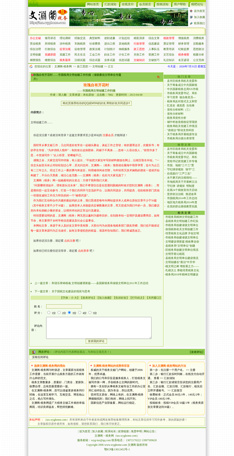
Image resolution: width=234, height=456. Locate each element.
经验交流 (79, 38)
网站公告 (149, 435)
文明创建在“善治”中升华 (180, 262)
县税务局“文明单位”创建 (180, 245)
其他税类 (124, 43)
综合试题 (94, 60)
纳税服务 (124, 49)
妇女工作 (109, 54)
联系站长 (110, 435)
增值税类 (183, 38)
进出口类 (109, 43)
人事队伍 (154, 49)
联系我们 (199, 23)
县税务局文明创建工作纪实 (181, 221)
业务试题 (109, 60)
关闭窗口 (153, 297)
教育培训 (168, 49)
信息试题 (124, 60)
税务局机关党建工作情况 (182, 126)
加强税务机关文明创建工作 (181, 229)
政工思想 (82, 66)
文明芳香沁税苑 (175, 254)
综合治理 (35, 49)
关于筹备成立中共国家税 (182, 85)
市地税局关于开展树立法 (182, 181)
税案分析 (198, 54)
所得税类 (50, 43)
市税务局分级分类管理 (181, 138)
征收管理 (79, 49)
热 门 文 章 (184, 76)
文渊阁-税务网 (63, 66)
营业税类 (35, 43)
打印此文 (137, 297)
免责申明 (136, 435)
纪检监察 (183, 49)
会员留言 (145, 4)
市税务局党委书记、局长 (182, 93)
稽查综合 (50, 60)
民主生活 (79, 54)
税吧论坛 (197, 4)
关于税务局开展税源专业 (182, 134)
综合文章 (154, 38)
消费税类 (198, 38)
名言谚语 (183, 60)
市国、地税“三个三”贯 (180, 165)
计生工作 (124, 54)
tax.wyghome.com (56, 423)
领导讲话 (50, 38)
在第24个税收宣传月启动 (182, 190)
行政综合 (50, 49)
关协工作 (139, 54)
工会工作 (94, 54)
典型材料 (94, 38)
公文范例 (198, 60)
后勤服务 (198, 43)
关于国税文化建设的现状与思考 (71, 291)
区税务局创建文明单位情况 (181, 249)
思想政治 (198, 49)
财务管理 (183, 43)
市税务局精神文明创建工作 (181, 217)
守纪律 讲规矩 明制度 (180, 185)
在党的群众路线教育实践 (182, 206)
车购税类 (79, 43)
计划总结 (124, 38)
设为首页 (199, 11)
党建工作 (65, 54)
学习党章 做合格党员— (181, 97)
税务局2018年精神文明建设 (181, 274)
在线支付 (128, 4)
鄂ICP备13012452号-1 (117, 453)
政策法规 (94, 49)
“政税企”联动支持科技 (180, 130)
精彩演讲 (139, 38)
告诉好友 (120, 297)
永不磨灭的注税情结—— (182, 177)
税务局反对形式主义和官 (182, 101)
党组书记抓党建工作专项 (182, 161)
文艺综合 (168, 54)
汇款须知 (110, 4)
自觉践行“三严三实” (180, 173)
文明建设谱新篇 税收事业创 (182, 241)
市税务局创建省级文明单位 (181, 225)
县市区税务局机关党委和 (182, 80)
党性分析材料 (175, 113)
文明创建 (35, 54)
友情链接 (123, 435)
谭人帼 (62, 94)
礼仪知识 (168, 60)
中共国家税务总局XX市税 (182, 89)
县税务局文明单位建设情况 (181, 258)
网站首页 (93, 4)
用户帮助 (180, 4)
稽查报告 (35, 60)
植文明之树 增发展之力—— (182, 266)
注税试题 (79, 60)
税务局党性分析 (176, 117)
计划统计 (109, 49)
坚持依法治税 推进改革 (182, 194)
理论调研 (65, 38)
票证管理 (168, 43)
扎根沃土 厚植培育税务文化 (182, 270)
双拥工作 (154, 54)
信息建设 (154, 43)
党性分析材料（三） (179, 109)
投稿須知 (162, 4)
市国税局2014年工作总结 (182, 198)
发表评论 (87, 297)
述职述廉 (109, 38)
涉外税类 (65, 43)
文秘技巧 (154, 60)
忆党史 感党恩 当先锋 (180, 105)
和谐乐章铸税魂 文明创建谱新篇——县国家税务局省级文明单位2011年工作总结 (100, 283)
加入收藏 (199, 17)
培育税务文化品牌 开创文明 (182, 233)
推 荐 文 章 (184, 144)
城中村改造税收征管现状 (182, 122)
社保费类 (94, 43)
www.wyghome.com (115, 449)
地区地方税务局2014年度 (182, 202)
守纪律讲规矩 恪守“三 (181, 169)
